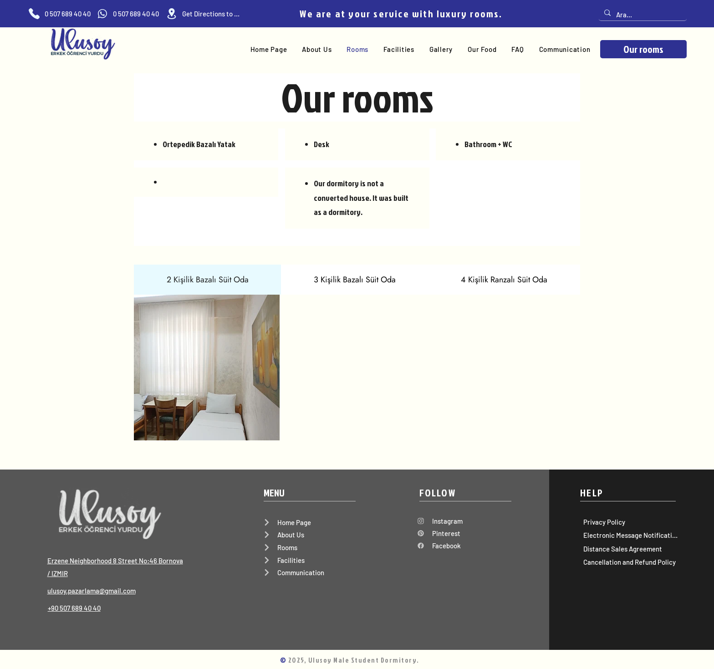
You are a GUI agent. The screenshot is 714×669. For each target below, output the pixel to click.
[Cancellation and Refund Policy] (629, 562)
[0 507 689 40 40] (59, 14)
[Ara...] (642, 15)
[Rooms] (309, 547)
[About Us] (309, 534)
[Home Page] (309, 522)
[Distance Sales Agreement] (629, 549)
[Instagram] (461, 521)
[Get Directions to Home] (203, 14)
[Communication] (309, 572)
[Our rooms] (643, 49)
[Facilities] (309, 560)
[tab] (207, 280)
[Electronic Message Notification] (629, 535)
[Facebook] (461, 545)
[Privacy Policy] (629, 522)
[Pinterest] (461, 533)
